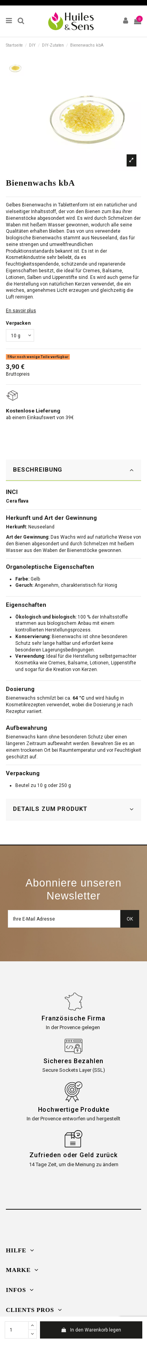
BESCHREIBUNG (73, 470)
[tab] (73, 470)
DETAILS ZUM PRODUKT (73, 809)
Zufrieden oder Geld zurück (73, 1155)
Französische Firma (73, 1018)
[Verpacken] (20, 335)
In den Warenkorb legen (91, 1330)
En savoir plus (21, 310)
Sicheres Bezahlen (73, 1061)
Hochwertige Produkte (73, 1109)
